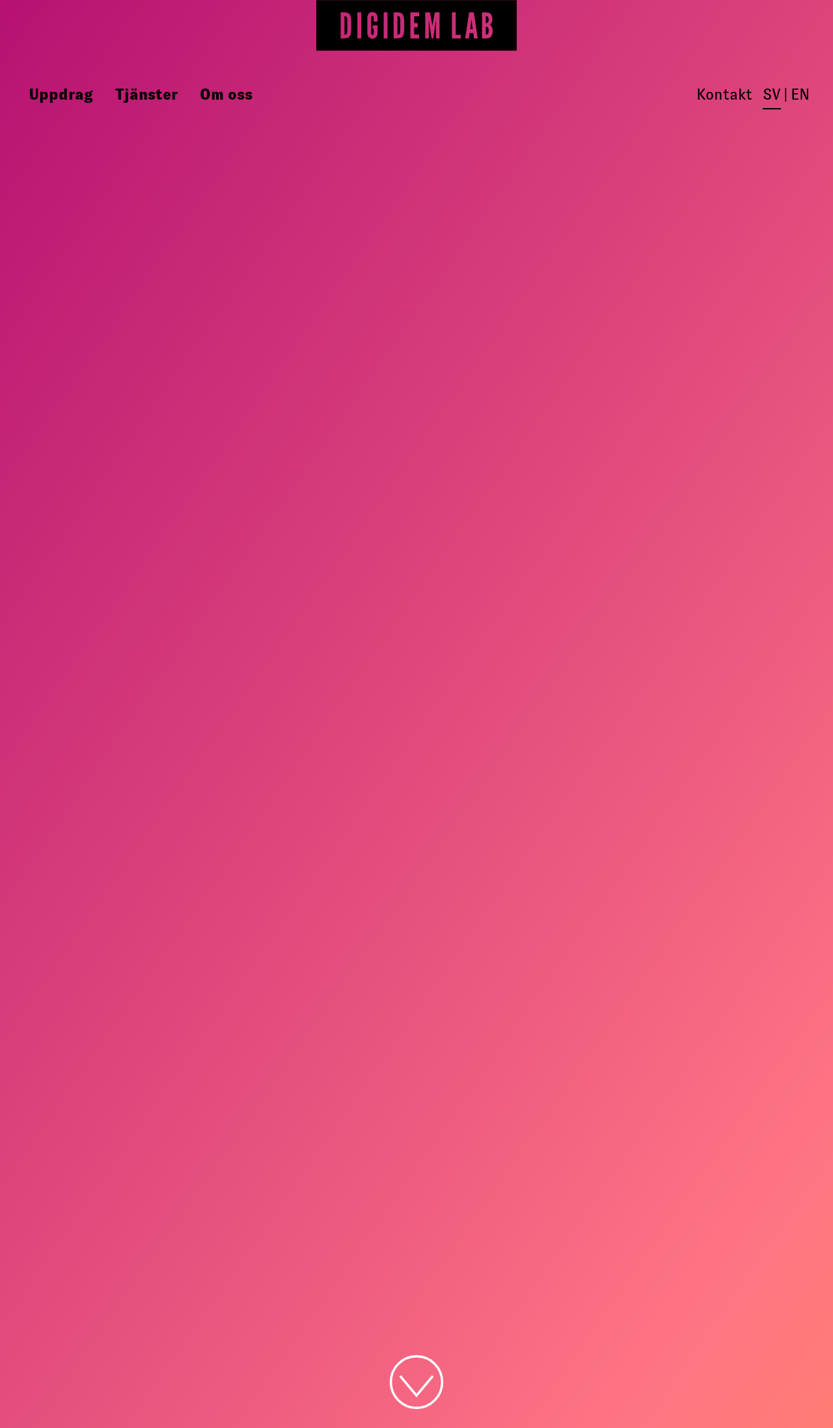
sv (772, 94)
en (800, 94)
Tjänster (146, 94)
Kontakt (724, 94)
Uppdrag (61, 94)
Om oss (226, 94)
